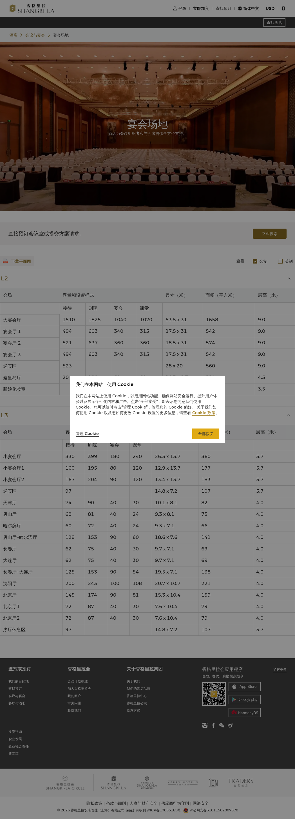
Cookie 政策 (203, 412)
